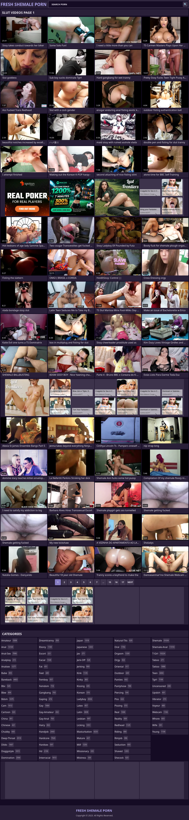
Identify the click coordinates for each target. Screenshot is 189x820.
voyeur (159, 705)
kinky (82, 679)
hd (44, 751)
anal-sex (9, 653)
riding (121, 731)
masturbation (87, 731)
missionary (85, 751)
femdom (47, 686)
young (159, 731)
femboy (46, 679)
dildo (7, 744)
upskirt (159, 692)
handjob (47, 731)
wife (157, 725)
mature (83, 738)
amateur (9, 640)
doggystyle (10, 751)
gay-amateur (49, 712)
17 (123, 582)
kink (82, 673)
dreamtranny (49, 640)
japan (83, 640)
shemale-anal (163, 647)
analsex (9, 666)
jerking (83, 666)
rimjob (121, 738)
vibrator (159, 699)
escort (45, 653)
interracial (48, 757)
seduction (123, 744)
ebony (46, 647)
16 (116, 582)
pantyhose (123, 686)
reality (121, 718)
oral (120, 647)
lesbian (84, 718)
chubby (8, 731)
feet (44, 673)
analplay (8, 660)
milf (82, 744)
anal (7, 647)
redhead (123, 725)
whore (158, 718)
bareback (9, 679)
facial (45, 660)
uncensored (161, 686)
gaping (46, 699)
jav (81, 653)
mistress (84, 757)
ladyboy (85, 699)
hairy (44, 725)
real (120, 712)
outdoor (122, 673)
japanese (85, 647)
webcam (160, 712)
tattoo (159, 666)
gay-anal (47, 718)
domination (11, 757)
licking (84, 725)
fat (43, 666)
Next (130, 582)
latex (82, 705)
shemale (160, 640)
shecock (122, 757)
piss (119, 699)
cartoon (8, 712)
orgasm (122, 653)
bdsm (7, 699)
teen (158, 673)
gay (44, 705)
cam (7, 705)
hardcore (47, 738)
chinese (8, 725)
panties (121, 679)
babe (7, 673)
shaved (122, 751)
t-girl (159, 653)
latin (83, 712)
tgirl (158, 679)
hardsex (46, 744)
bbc (6, 686)
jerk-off (84, 660)
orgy (120, 660)
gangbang (47, 692)
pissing (121, 705)
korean (83, 692)
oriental (122, 666)
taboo (158, 660)
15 (110, 582)
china (7, 718)
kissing (83, 686)
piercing (122, 692)
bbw (6, 692)
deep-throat (11, 738)
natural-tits (124, 640)
